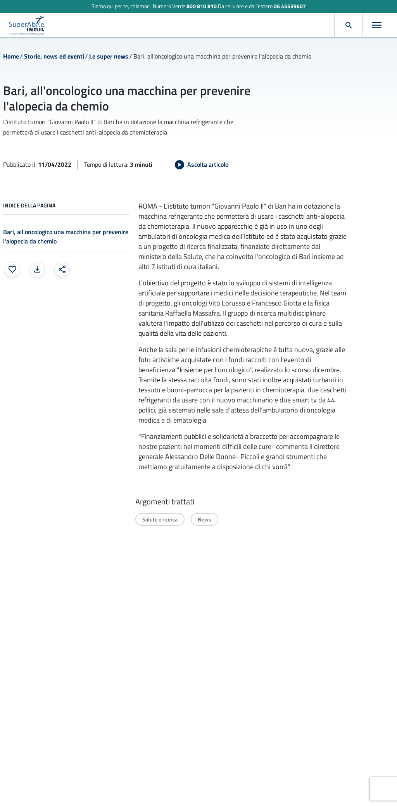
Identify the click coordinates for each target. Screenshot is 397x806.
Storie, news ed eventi (54, 56)
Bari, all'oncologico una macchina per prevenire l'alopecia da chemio (65, 236)
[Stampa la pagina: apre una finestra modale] (37, 269)
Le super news (108, 56)
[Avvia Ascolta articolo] (201, 164)
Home (11, 56)
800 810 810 (201, 6)
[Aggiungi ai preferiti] (12, 269)
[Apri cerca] (348, 25)
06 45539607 (290, 6)
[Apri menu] (377, 25)
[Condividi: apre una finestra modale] (62, 269)
